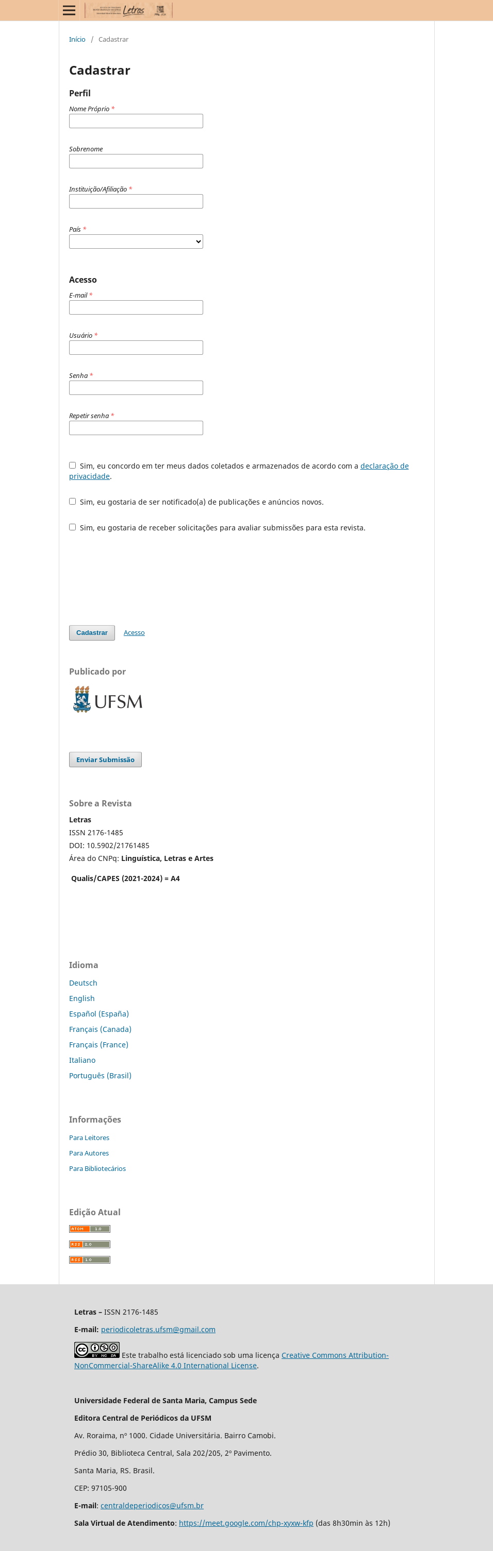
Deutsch (83, 983)
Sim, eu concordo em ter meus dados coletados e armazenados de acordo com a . (239, 471)
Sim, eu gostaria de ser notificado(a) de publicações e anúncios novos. (196, 502)
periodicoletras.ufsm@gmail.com (158, 1329)
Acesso (134, 632)
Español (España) (99, 1014)
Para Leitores (89, 1137)
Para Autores (89, 1153)
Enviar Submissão (105, 759)
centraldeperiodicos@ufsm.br (152, 1505)
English (82, 998)
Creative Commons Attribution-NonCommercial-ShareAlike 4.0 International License (231, 1360)
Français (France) (98, 1044)
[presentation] (147, 579)
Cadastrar (92, 632)
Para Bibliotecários (97, 1168)
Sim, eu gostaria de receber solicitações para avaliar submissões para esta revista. (217, 527)
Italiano (82, 1060)
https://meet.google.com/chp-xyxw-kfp (246, 1523)
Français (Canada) (100, 1029)
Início (77, 39)
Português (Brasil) (100, 1075)
